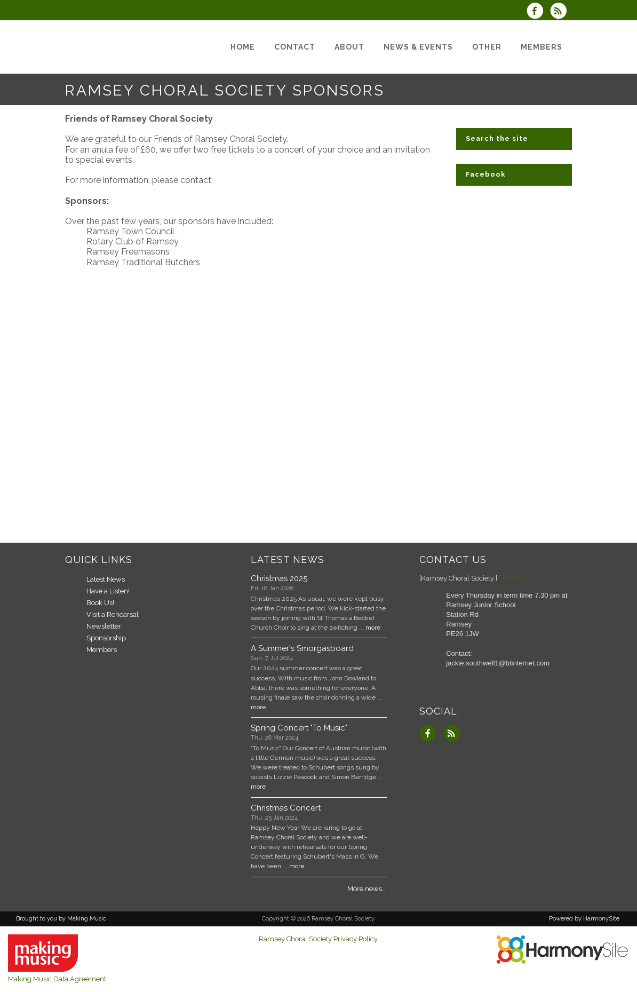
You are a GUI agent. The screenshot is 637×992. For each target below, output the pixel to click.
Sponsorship (106, 638)
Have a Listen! (108, 591)
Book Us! (100, 603)
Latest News (105, 579)
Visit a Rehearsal (112, 614)
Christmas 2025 (279, 578)
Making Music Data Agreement (57, 979)
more (372, 627)
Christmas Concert (286, 808)
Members (101, 650)
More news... (367, 889)
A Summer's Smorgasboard (302, 648)
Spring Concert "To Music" (299, 728)
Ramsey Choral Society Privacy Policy (318, 939)
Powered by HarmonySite (584, 918)
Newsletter (103, 626)
